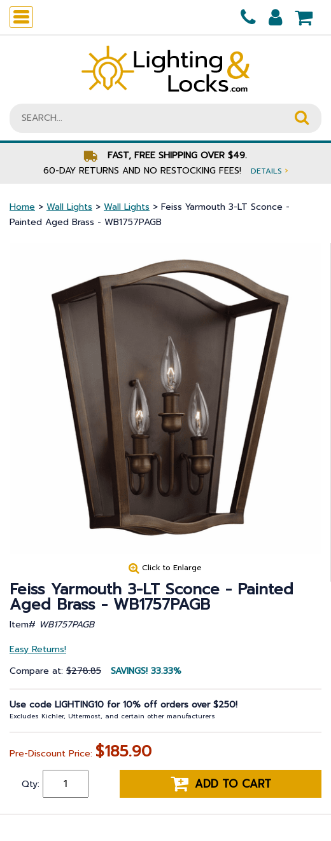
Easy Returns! (38, 649)
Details (269, 170)
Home (22, 207)
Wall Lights (69, 207)
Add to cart (221, 784)
